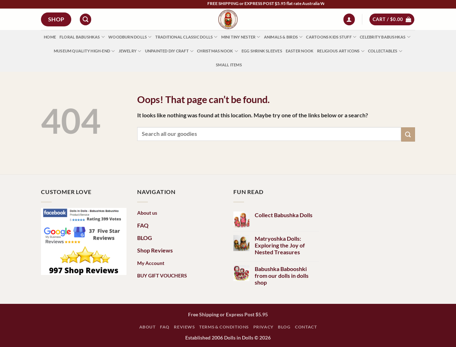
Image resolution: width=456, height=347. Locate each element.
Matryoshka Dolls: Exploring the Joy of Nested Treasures (280, 245)
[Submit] (408, 134)
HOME (50, 37)
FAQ (143, 225)
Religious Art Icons (340, 51)
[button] (85, 19)
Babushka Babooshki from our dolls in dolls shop (282, 275)
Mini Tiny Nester (240, 37)
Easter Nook (300, 51)
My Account (150, 263)
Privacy (263, 327)
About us (147, 213)
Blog (284, 327)
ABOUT (147, 327)
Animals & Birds (283, 37)
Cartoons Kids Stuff (331, 37)
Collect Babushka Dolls (283, 214)
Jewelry (130, 51)
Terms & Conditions (224, 327)
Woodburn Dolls (130, 37)
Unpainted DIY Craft (169, 51)
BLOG (144, 237)
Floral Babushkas (82, 37)
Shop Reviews (155, 250)
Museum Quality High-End (84, 51)
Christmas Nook (217, 51)
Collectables (385, 51)
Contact (306, 327)
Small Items (229, 64)
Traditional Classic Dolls (186, 37)
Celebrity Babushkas (385, 37)
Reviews (184, 327)
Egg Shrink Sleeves (262, 51)
